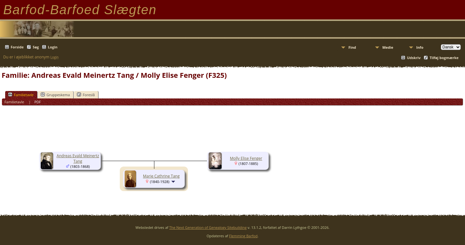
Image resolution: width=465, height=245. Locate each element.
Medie (387, 47)
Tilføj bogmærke (444, 57)
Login (52, 47)
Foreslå (86, 94)
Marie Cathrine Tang (161, 176)
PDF (37, 101)
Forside (17, 47)
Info (419, 47)
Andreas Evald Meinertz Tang (78, 158)
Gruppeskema (55, 94)
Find (352, 47)
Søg (36, 47)
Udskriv (413, 57)
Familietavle (21, 94)
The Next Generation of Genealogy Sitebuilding (208, 227)
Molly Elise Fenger (246, 158)
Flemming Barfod (243, 235)
